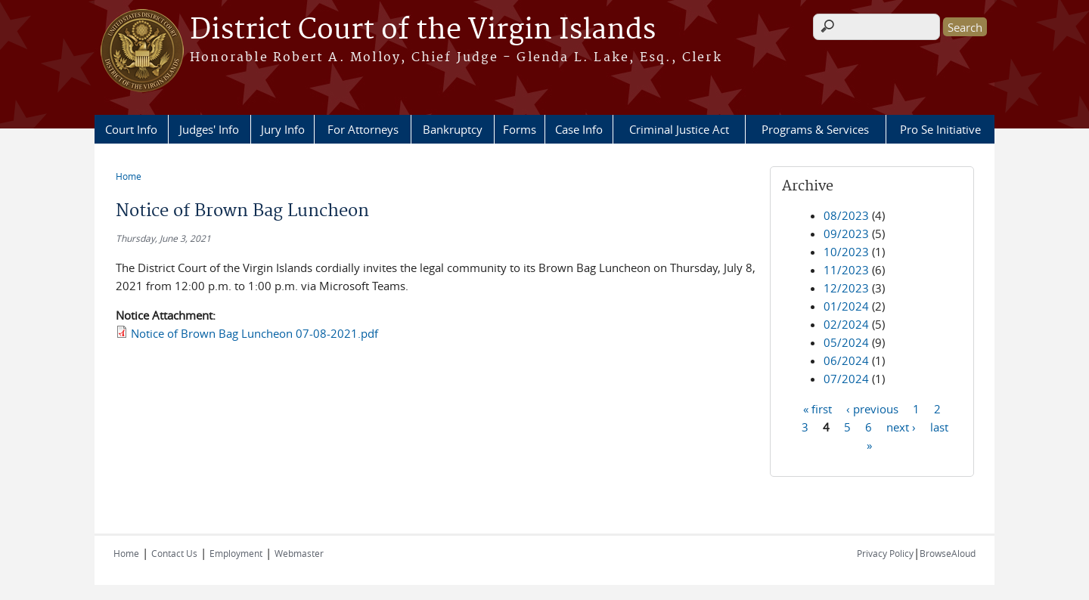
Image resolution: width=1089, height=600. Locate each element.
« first (817, 408)
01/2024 (846, 306)
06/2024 (846, 360)
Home (128, 176)
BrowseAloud (948, 553)
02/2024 (846, 324)
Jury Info (283, 129)
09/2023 (846, 233)
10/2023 (846, 251)
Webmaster (299, 553)
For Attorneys (363, 129)
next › (901, 426)
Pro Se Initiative (940, 129)
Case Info (579, 129)
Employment (235, 553)
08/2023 (846, 215)
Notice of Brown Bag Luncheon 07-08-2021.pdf (254, 333)
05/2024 (846, 342)
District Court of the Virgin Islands (423, 30)
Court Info (131, 129)
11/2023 (846, 269)
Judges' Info (209, 129)
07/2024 (846, 378)
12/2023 (846, 287)
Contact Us (174, 553)
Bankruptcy (452, 129)
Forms (519, 129)
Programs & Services (815, 129)
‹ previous (872, 408)
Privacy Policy (885, 553)
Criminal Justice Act (679, 129)
